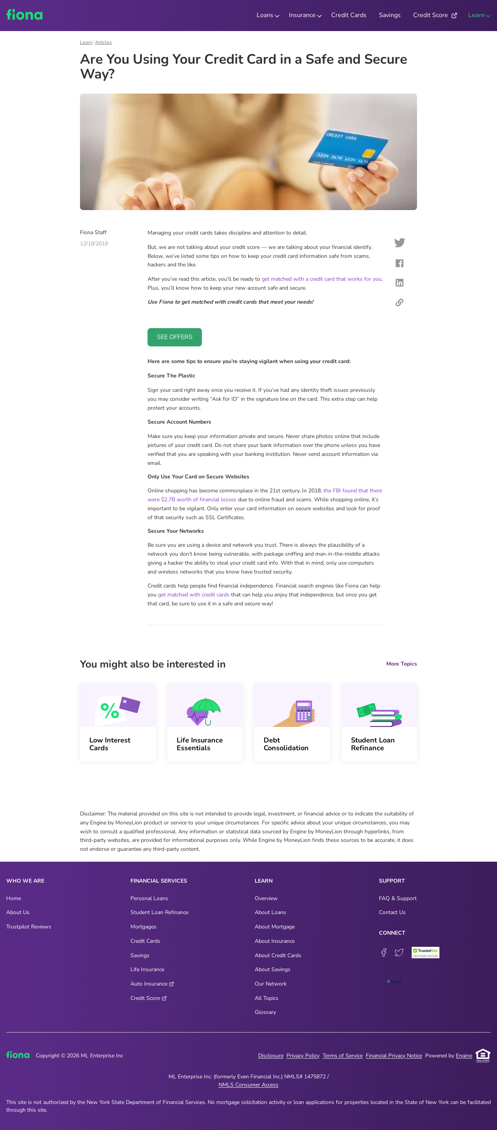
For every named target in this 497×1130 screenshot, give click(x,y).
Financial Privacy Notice (394, 1055)
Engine (464, 1055)
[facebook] (399, 264)
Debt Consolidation (286, 744)
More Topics (401, 664)
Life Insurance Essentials (200, 744)
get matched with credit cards (193, 594)
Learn (86, 42)
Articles (103, 42)
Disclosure (270, 1055)
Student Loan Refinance (373, 744)
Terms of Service (343, 1055)
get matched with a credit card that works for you (322, 279)
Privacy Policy (303, 1055)
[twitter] (399, 244)
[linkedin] (399, 284)
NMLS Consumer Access (248, 1084)
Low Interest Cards (109, 744)
